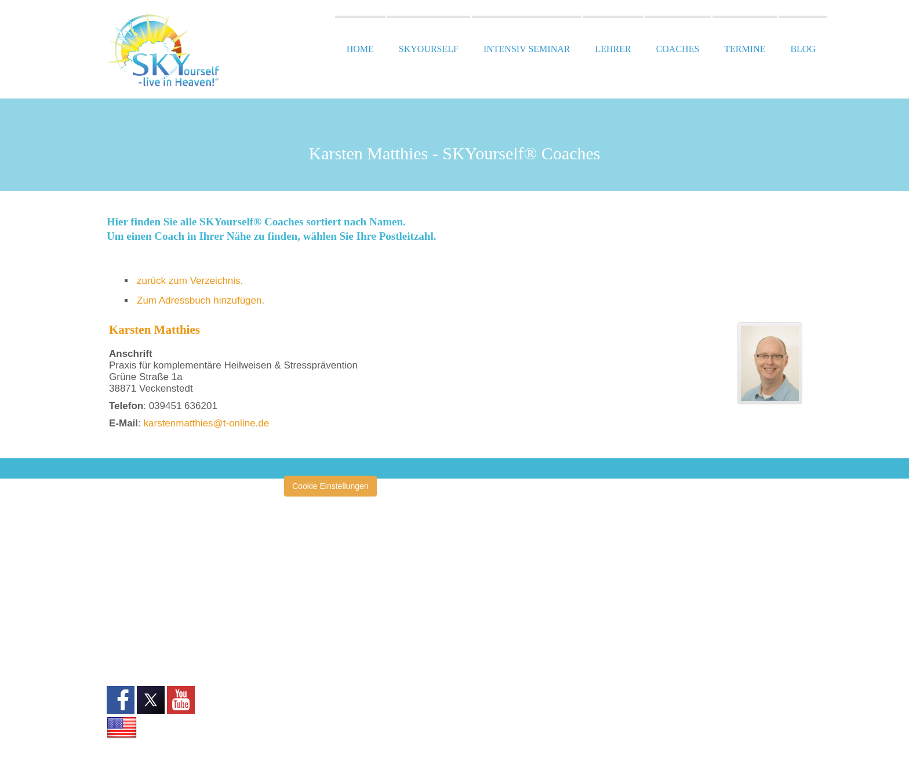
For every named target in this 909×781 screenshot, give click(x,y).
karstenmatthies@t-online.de (207, 423)
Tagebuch (313, 756)
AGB (115, 611)
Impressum (127, 585)
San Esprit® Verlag (330, 720)
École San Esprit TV (332, 598)
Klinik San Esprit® (328, 703)
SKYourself (429, 49)
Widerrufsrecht (133, 624)
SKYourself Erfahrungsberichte (351, 738)
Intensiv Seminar (526, 49)
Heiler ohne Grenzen (333, 615)
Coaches (678, 49)
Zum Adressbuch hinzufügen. (200, 300)
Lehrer (613, 49)
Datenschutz (129, 598)
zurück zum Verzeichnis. (190, 280)
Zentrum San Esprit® (334, 686)
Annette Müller (322, 562)
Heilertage (314, 650)
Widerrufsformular (139, 638)
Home (360, 49)
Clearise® (314, 580)
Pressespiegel (321, 668)
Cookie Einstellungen (330, 486)
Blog (803, 49)
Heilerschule (318, 632)
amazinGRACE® (326, 544)
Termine (744, 49)
